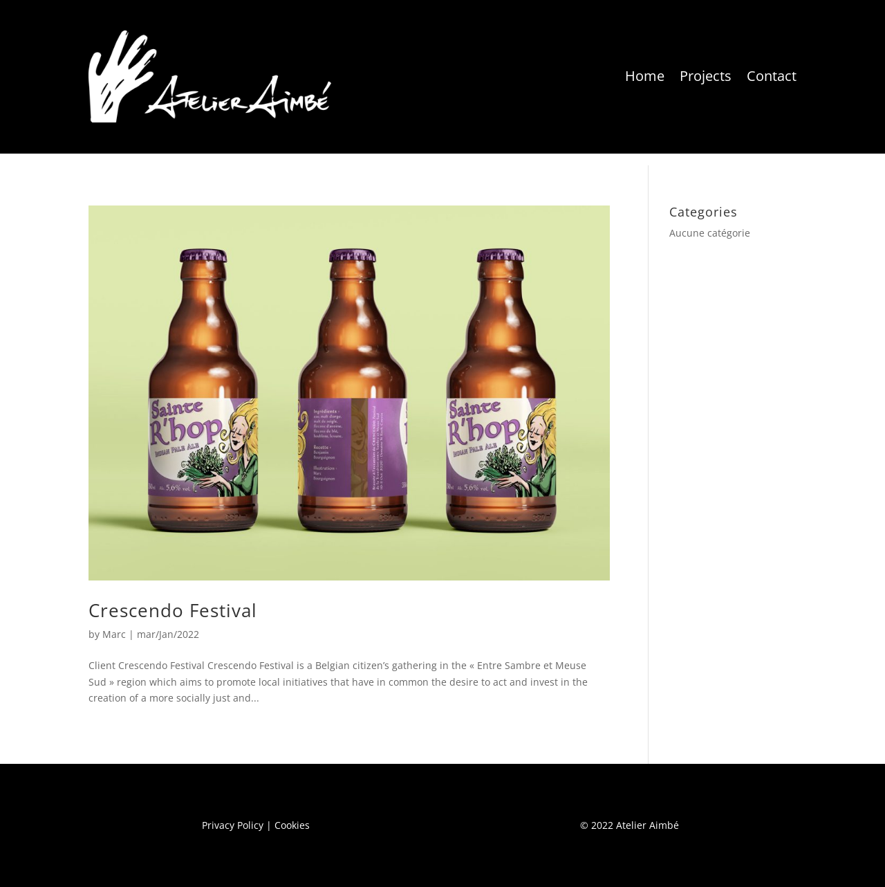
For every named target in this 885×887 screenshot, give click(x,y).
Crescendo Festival (172, 610)
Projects (706, 75)
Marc (114, 634)
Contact (771, 75)
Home (644, 75)
